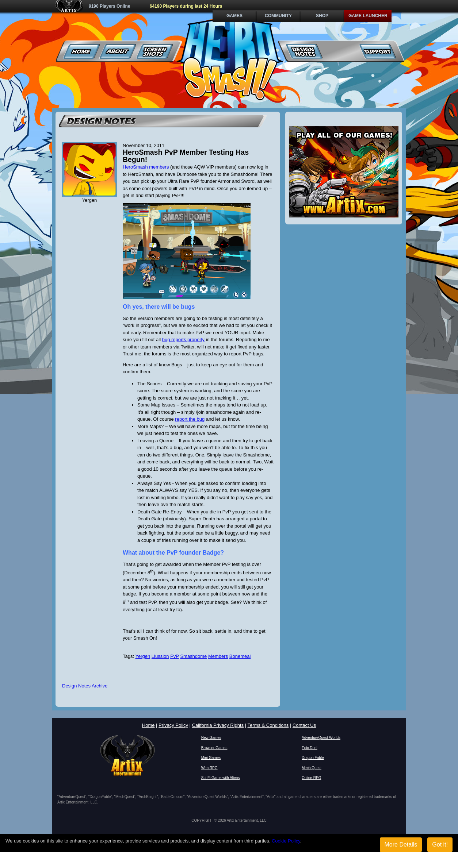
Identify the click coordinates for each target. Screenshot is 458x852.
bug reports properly (183, 339)
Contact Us (304, 725)
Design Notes (304, 51)
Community (278, 15)
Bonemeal (240, 656)
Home (81, 51)
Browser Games (214, 748)
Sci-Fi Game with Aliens (220, 778)
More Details (401, 844)
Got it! (440, 844)
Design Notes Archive (84, 686)
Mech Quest (311, 768)
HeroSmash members (146, 167)
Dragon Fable (313, 758)
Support (377, 51)
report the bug (190, 419)
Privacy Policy (173, 725)
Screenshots (154, 51)
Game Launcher (368, 15)
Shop (322, 15)
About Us (118, 51)
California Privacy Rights (218, 725)
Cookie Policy (286, 841)
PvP (174, 656)
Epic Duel (309, 748)
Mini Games (211, 758)
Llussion (160, 656)
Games (234, 15)
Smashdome (193, 656)
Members (218, 656)
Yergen (142, 656)
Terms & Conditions (268, 725)
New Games (211, 738)
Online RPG (311, 778)
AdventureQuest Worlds (321, 738)
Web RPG (209, 768)
